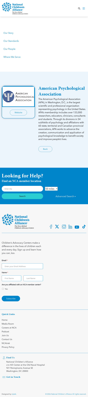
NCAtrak (6, 343)
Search (22, 196)
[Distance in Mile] (51, 189)
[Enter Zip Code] (22, 189)
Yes (6, 289)
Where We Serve (12, 57)
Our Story (8, 33)
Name (5, 272)
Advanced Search (66, 196)
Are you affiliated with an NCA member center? (21, 284)
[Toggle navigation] (83, 9)
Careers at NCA (9, 327)
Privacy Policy (8, 346)
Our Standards (11, 41)
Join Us (5, 335)
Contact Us (7, 339)
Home (4, 319)
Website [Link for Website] (18, 112)
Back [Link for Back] (45, 148)
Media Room (8, 323)
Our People (9, 49)
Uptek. (14, 394)
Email (5, 260)
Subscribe (10, 298)
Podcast (5, 331)
